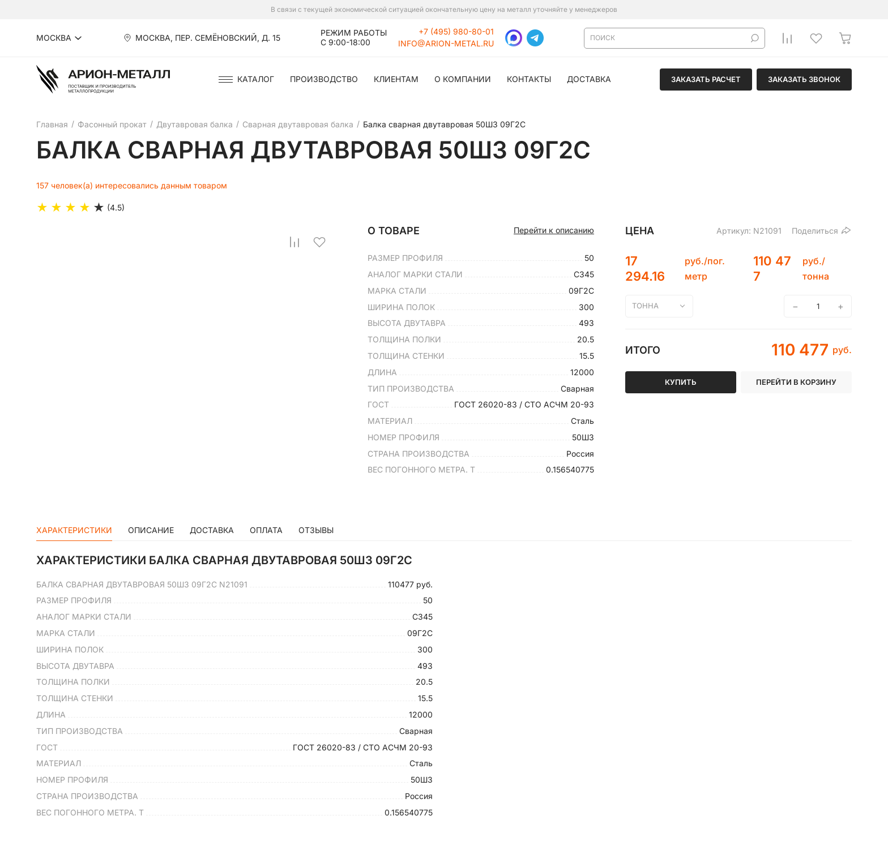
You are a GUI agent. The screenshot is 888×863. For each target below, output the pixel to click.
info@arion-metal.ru (446, 43)
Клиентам (396, 79)
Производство (324, 79)
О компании (462, 79)
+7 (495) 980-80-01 (456, 31)
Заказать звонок (804, 79)
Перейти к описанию (554, 230)
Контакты (529, 79)
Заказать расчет (706, 79)
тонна (645, 305)
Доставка (589, 79)
